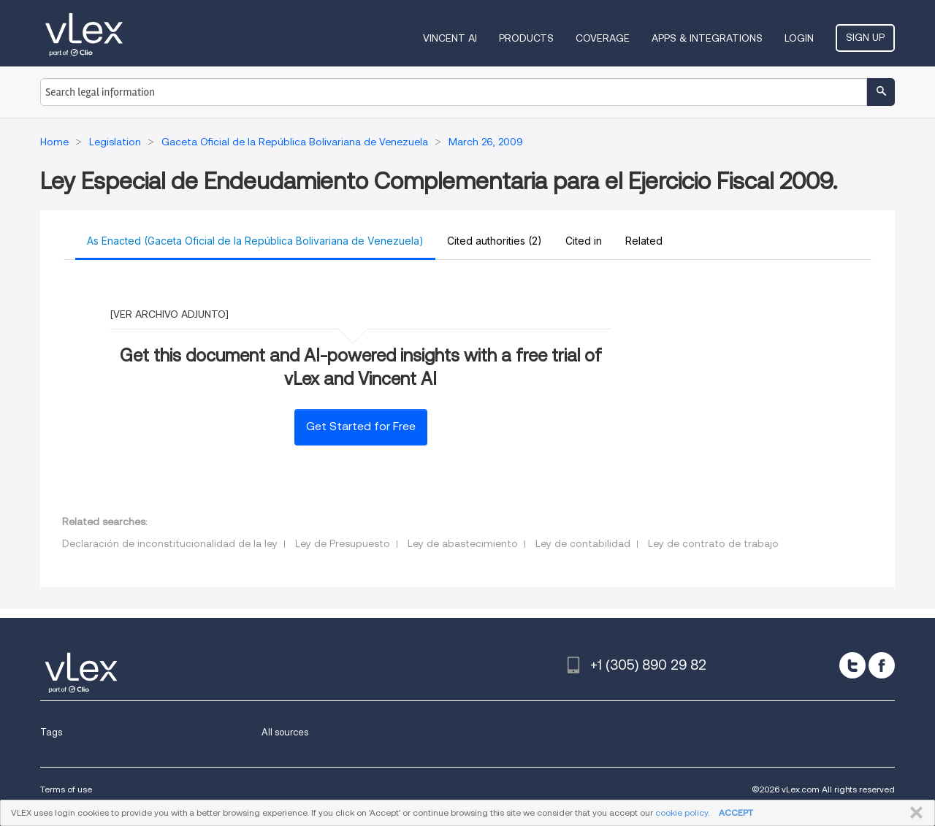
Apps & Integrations (707, 38)
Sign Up (865, 37)
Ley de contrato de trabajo (713, 543)
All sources (285, 732)
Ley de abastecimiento (463, 543)
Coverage (603, 38)
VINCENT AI (450, 38)
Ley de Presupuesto (342, 543)
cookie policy (681, 812)
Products (526, 38)
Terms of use (66, 789)
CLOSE (913, 813)
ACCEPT (736, 812)
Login (799, 38)
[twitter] (852, 665)
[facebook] (882, 665)
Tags (51, 732)
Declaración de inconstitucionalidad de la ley (170, 543)
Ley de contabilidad (582, 543)
